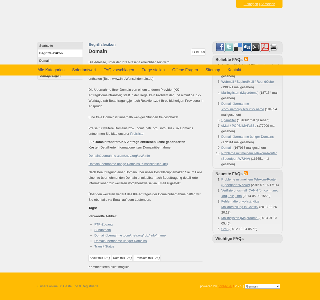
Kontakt (234, 70)
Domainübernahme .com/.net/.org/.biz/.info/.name (130, 235)
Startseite (46, 46)
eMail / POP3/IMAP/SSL (238, 126)
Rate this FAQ (122, 258)
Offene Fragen (185, 70)
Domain (44, 60)
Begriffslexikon (51, 53)
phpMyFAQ (226, 286)
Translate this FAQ (147, 258)
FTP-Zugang (103, 224)
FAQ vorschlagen (119, 70)
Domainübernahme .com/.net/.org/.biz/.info (119, 156)
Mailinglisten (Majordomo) (239, 92)
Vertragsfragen (49, 76)
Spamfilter (228, 120)
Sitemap (213, 70)
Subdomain (102, 230)
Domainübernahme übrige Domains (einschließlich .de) (128, 164)
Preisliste (137, 134)
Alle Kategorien (51, 70)
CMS (224, 229)
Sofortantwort (84, 70)
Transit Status (104, 246)
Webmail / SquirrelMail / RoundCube (247, 82)
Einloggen (251, 4)
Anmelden (267, 4)
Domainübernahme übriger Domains (120, 241)
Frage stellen (153, 70)
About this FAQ (100, 258)
